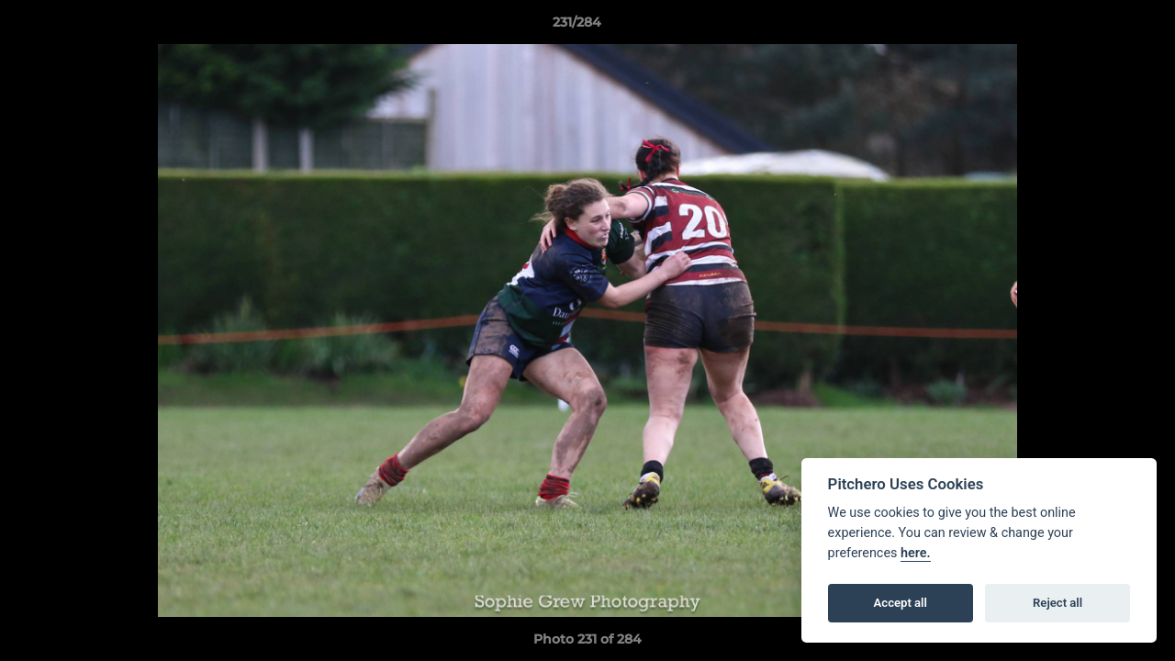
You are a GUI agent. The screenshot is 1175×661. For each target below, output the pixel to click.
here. (916, 553)
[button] (1098, 26)
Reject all (1057, 603)
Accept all (900, 603)
